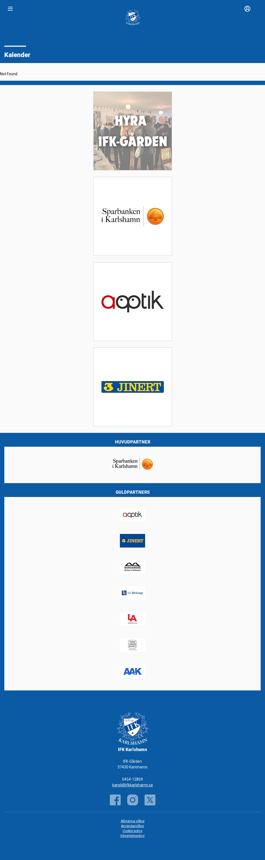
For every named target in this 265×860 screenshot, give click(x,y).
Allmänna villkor (133, 821)
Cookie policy (132, 831)
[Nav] (10, 8)
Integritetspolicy (132, 836)
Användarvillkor (132, 826)
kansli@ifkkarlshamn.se (132, 785)
